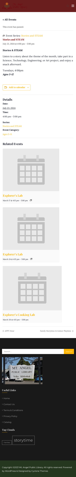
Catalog (7, 422)
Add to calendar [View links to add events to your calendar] (17, 87)
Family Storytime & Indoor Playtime (56, 331)
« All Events (9, 19)
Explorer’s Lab (13, 195)
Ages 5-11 (7, 134)
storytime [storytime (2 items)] (23, 440)
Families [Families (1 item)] (7, 442)
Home (7, 398)
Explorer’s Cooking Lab (19, 315)
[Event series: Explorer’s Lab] (31, 200)
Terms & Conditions (13, 410)
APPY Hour (9, 331)
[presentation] (31, 170)
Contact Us (9, 404)
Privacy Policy (10, 416)
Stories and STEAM (12, 126)
